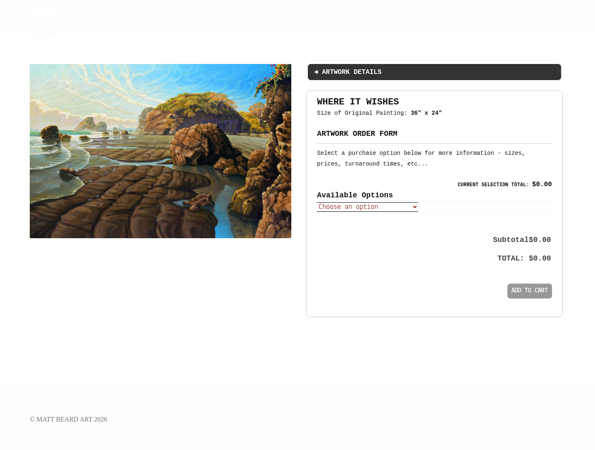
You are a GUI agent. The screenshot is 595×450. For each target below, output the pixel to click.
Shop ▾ (243, 18)
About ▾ (282, 18)
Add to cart (530, 290)
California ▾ (123, 18)
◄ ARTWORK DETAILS (347, 72)
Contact (326, 18)
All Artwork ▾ (190, 18)
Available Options (355, 195)
